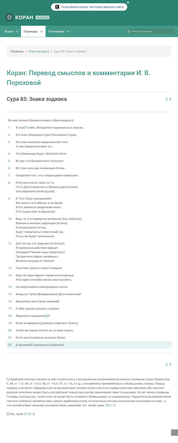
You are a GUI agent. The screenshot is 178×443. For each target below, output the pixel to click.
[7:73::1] (29, 414)
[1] (26, 127)
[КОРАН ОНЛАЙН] (27, 18)
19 (9, 323)
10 (9, 219)
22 (9, 345)
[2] (47, 316)
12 (9, 268)
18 (9, 316)
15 (9, 294)
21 (9, 337)
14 (9, 287)
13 (9, 275)
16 (9, 301)
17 (9, 308)
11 (9, 243)
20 (9, 330)
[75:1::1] (110, 405)
